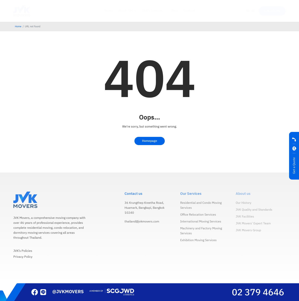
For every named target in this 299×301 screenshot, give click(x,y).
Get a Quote (294, 165)
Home (18, 26)
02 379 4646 (258, 292)
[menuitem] (248, 11)
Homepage (149, 141)
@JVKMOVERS (68, 292)
